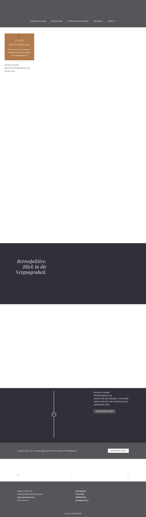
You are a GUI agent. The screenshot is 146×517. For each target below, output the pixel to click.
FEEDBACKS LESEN (118, 451)
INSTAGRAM (81, 491)
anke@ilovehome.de (26, 497)
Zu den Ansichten (104, 411)
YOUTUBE (80, 494)
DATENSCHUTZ (82, 501)
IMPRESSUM (81, 497)
